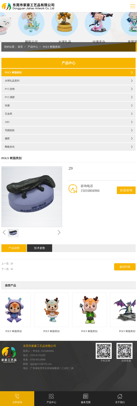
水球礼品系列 (12, 80)
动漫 (7, 105)
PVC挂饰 (10, 89)
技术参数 (39, 248)
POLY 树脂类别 (51, 46)
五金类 (8, 114)
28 (11, 263)
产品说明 (13, 248)
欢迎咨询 (126, 190)
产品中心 (33, 46)
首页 (20, 46)
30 (11, 269)
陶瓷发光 (9, 147)
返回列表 (124, 266)
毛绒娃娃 (9, 130)
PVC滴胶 (10, 97)
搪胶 (7, 138)
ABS (7, 122)
